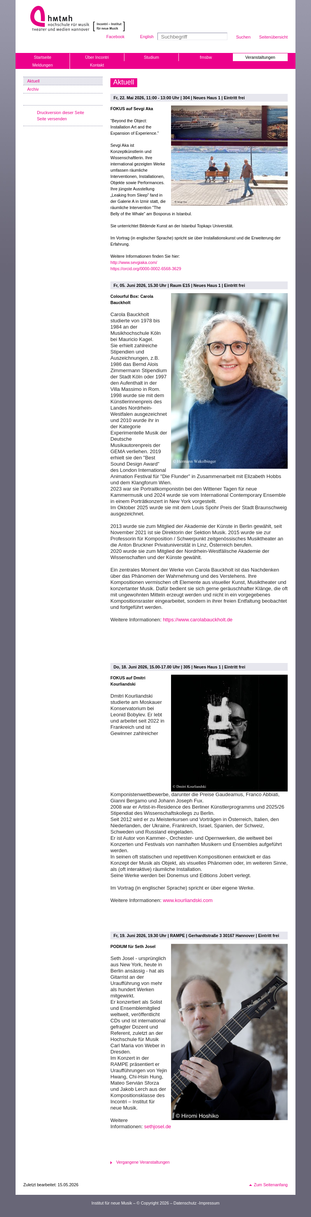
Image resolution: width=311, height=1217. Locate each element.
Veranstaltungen (260, 57)
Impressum (209, 1203)
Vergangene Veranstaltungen (142, 1162)
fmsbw (206, 57)
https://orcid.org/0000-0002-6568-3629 (145, 268)
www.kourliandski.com (188, 900)
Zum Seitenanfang (271, 1184)
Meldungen (42, 65)
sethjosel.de (157, 1126)
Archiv (33, 89)
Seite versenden (52, 118)
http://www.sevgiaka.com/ (133, 262)
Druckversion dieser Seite (60, 112)
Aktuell (33, 81)
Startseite (42, 57)
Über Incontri (97, 57)
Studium (151, 57)
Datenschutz (184, 1203)
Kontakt (97, 65)
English (147, 36)
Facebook (116, 36)
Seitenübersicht (273, 37)
